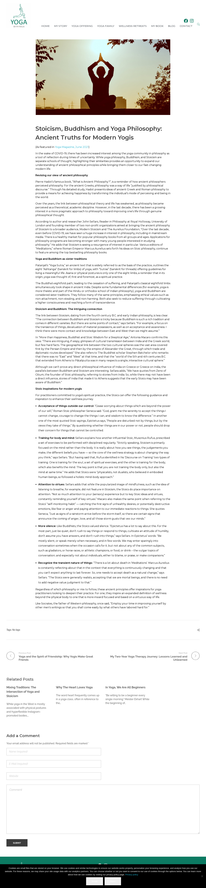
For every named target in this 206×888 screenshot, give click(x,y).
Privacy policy (131, 875)
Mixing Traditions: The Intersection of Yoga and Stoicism (23, 691)
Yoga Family (105, 25)
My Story (60, 25)
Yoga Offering (82, 25)
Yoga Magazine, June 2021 (72, 147)
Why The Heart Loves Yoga (74, 687)
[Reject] (202, 876)
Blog (171, 25)
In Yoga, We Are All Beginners (125, 687)
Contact (186, 25)
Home (45, 25)
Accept (95, 881)
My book (157, 25)
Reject (113, 881)
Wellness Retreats (133, 25)
